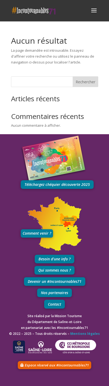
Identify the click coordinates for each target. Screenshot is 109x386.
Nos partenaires (54, 292)
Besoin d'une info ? (54, 258)
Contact (54, 304)
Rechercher (85, 81)
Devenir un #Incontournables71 (55, 281)
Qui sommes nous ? (54, 270)
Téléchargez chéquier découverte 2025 (57, 184)
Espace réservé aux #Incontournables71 (57, 365)
